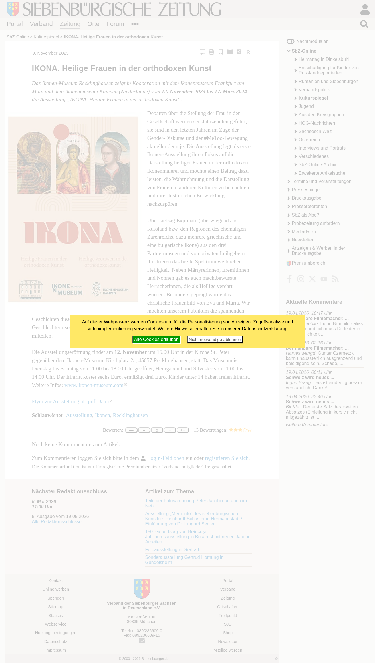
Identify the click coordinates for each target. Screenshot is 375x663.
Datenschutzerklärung (264, 328)
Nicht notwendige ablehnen (215, 339)
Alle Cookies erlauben (156, 339)
